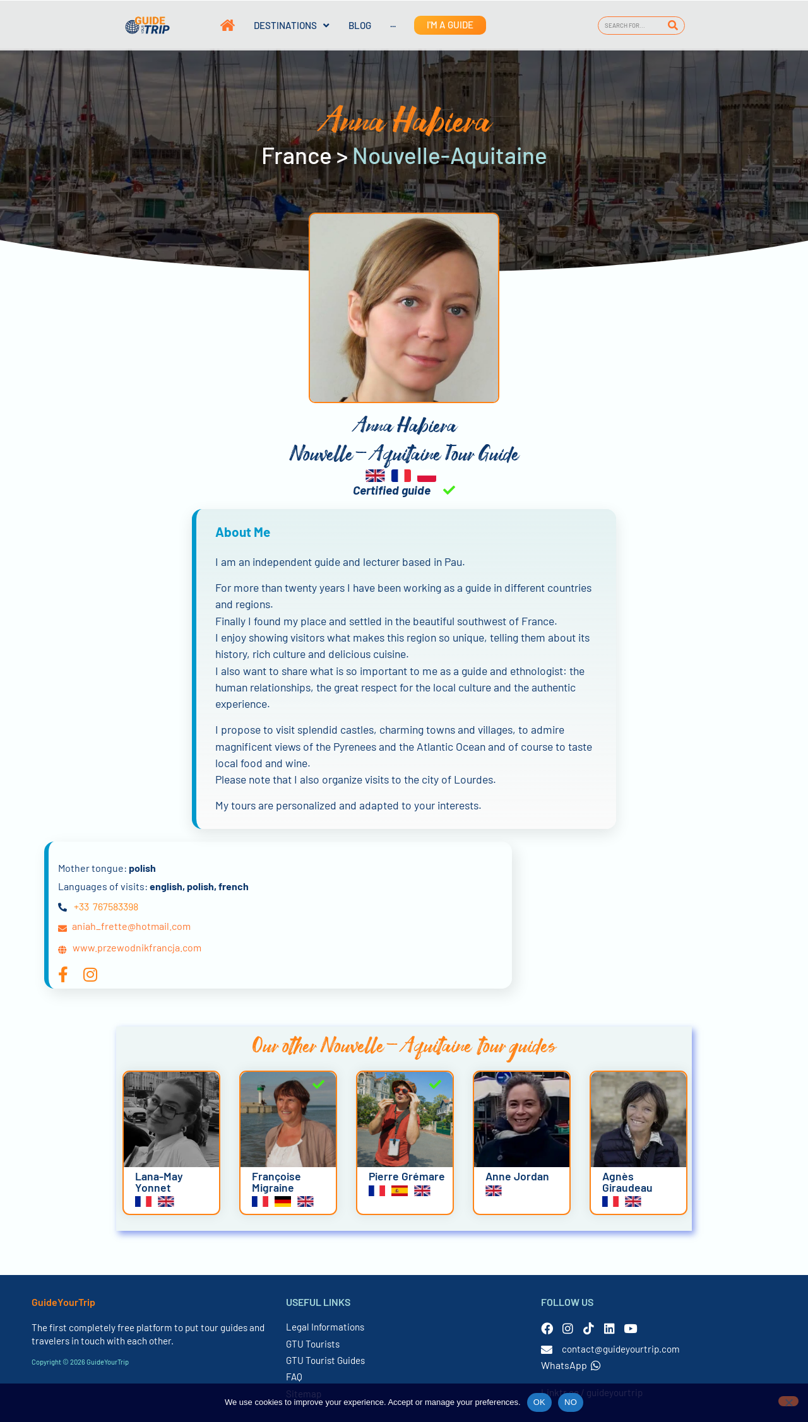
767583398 (115, 906)
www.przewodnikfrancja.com (137, 947)
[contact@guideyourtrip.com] (546, 1349)
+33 (81, 906)
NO (570, 1402)
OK (539, 1402)
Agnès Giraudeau (627, 1181)
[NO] (788, 1401)
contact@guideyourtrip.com (621, 1348)
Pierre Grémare (407, 1176)
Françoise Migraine (276, 1181)
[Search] (673, 25)
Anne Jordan (517, 1176)
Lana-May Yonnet (159, 1181)
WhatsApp (571, 1365)
